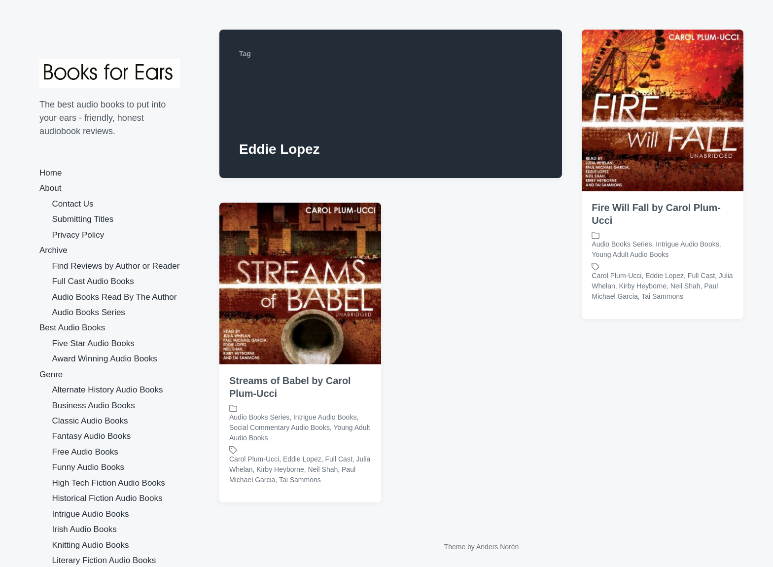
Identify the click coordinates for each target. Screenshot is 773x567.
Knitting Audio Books (90, 545)
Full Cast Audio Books (93, 281)
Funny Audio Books (88, 467)
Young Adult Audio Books (630, 254)
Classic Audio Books (90, 420)
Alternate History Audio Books (107, 389)
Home (50, 172)
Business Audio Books (93, 405)
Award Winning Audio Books (104, 358)
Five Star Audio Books (93, 343)
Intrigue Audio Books (90, 514)
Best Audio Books (72, 327)
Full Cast (701, 276)
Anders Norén (497, 547)
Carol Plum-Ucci (616, 276)
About (50, 188)
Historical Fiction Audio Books (107, 498)
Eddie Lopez (664, 276)
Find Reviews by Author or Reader (116, 266)
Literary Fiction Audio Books (104, 560)
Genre (51, 374)
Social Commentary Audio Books (279, 427)
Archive (53, 250)
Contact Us (73, 204)
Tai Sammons (662, 296)
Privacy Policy (78, 235)
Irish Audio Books (84, 529)
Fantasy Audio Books (91, 436)
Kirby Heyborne (643, 286)
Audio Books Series (88, 312)
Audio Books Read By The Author (114, 297)
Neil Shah (685, 286)
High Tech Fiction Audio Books (108, 483)
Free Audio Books (85, 452)
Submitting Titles (83, 219)
